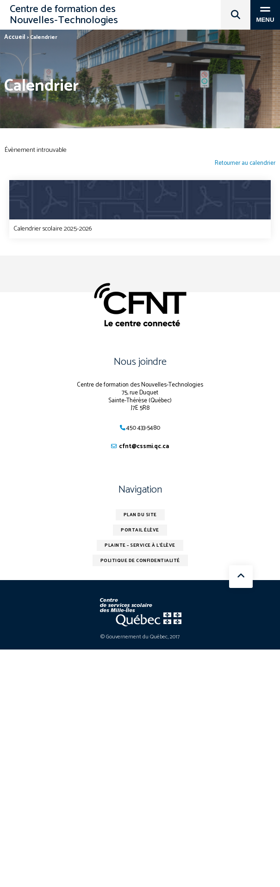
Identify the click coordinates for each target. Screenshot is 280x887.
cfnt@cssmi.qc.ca (144, 446)
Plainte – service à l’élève (140, 545)
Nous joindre (140, 362)
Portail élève (140, 530)
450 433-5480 (143, 428)
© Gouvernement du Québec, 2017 (140, 636)
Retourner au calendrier (245, 164)
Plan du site (140, 514)
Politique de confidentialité (140, 560)
